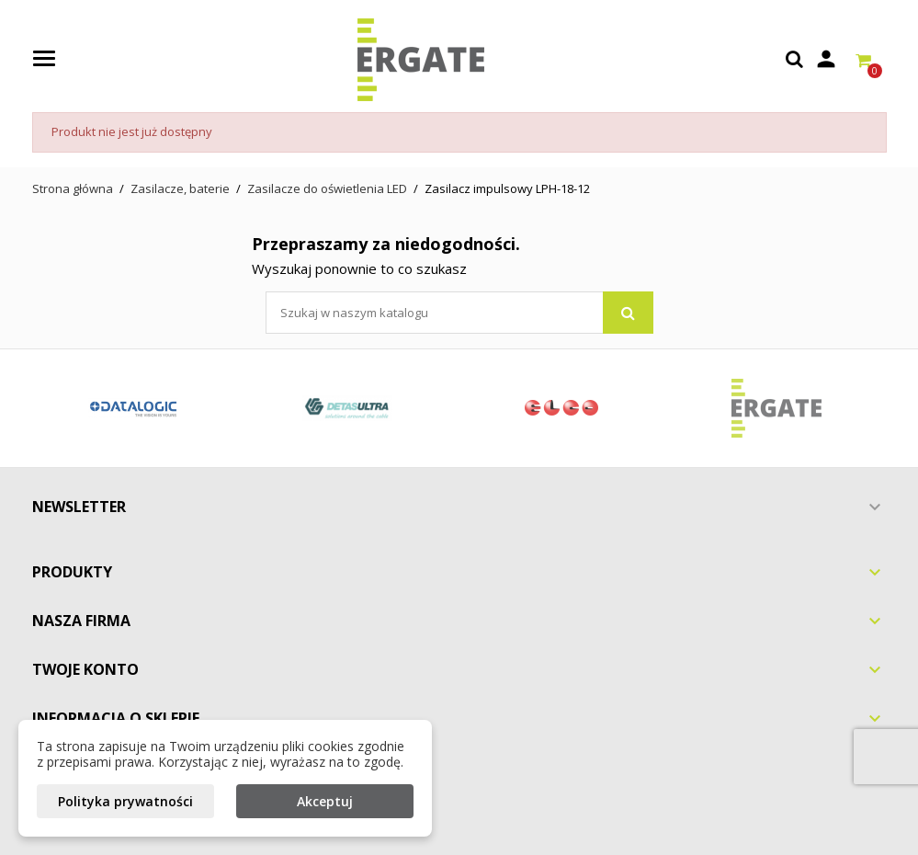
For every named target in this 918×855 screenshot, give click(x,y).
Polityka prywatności (125, 801)
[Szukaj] (459, 312)
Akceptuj (325, 801)
